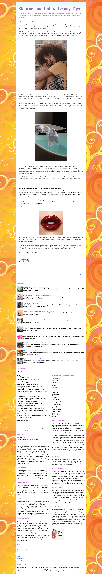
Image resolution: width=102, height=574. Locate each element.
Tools (18, 556)
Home (51, 275)
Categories (20, 560)
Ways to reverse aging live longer (32, 303)
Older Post (79, 275)
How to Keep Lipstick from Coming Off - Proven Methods (38, 335)
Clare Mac (75, 192)
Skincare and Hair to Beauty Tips (49, 8)
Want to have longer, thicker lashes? (33, 351)
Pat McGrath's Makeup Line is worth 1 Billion (35, 343)
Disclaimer (20, 558)
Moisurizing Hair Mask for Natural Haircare (35, 287)
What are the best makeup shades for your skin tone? (38, 319)
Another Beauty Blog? (23, 549)
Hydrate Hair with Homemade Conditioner (34, 359)
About (18, 552)
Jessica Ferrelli (35, 192)
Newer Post (23, 275)
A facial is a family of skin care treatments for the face (37, 295)
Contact (19, 554)
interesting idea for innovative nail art (33, 327)
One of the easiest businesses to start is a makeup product (39, 311)
